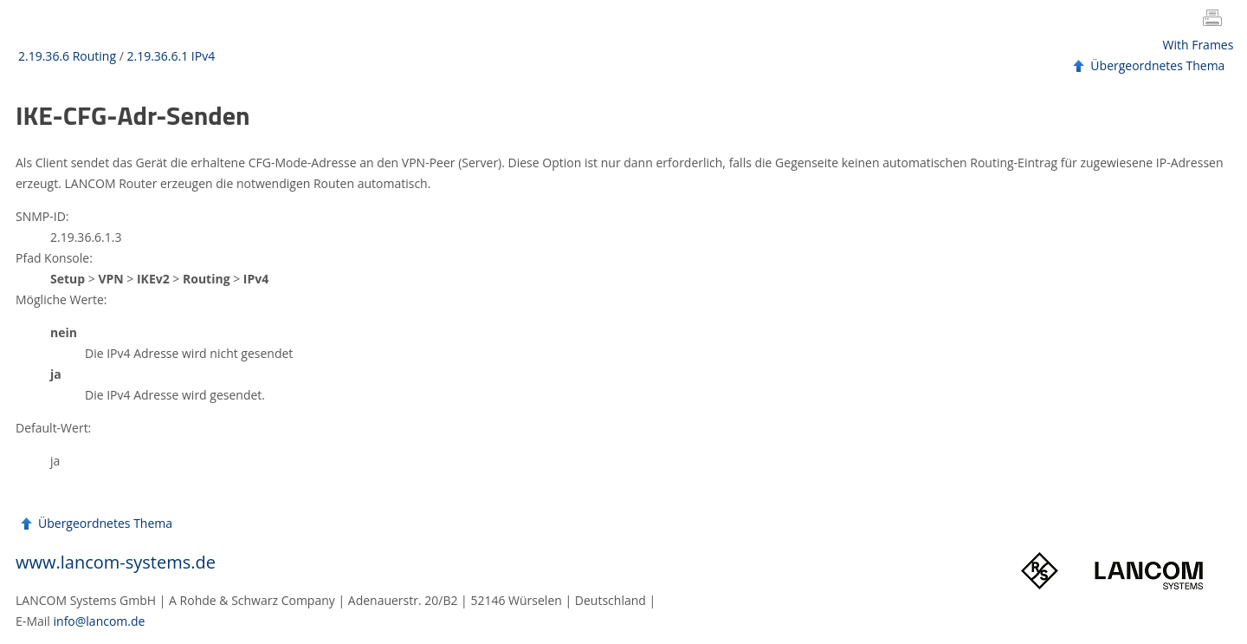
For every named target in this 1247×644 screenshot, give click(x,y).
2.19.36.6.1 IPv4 (170, 56)
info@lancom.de (99, 621)
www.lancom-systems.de (116, 562)
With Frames (1198, 44)
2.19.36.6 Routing (67, 56)
